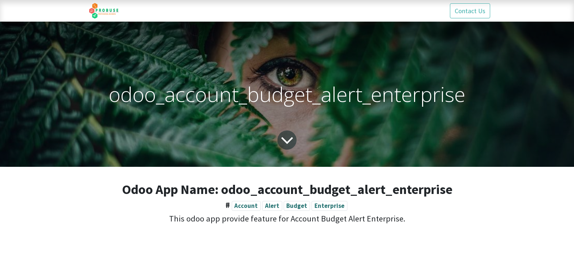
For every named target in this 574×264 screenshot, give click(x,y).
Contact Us (470, 11)
